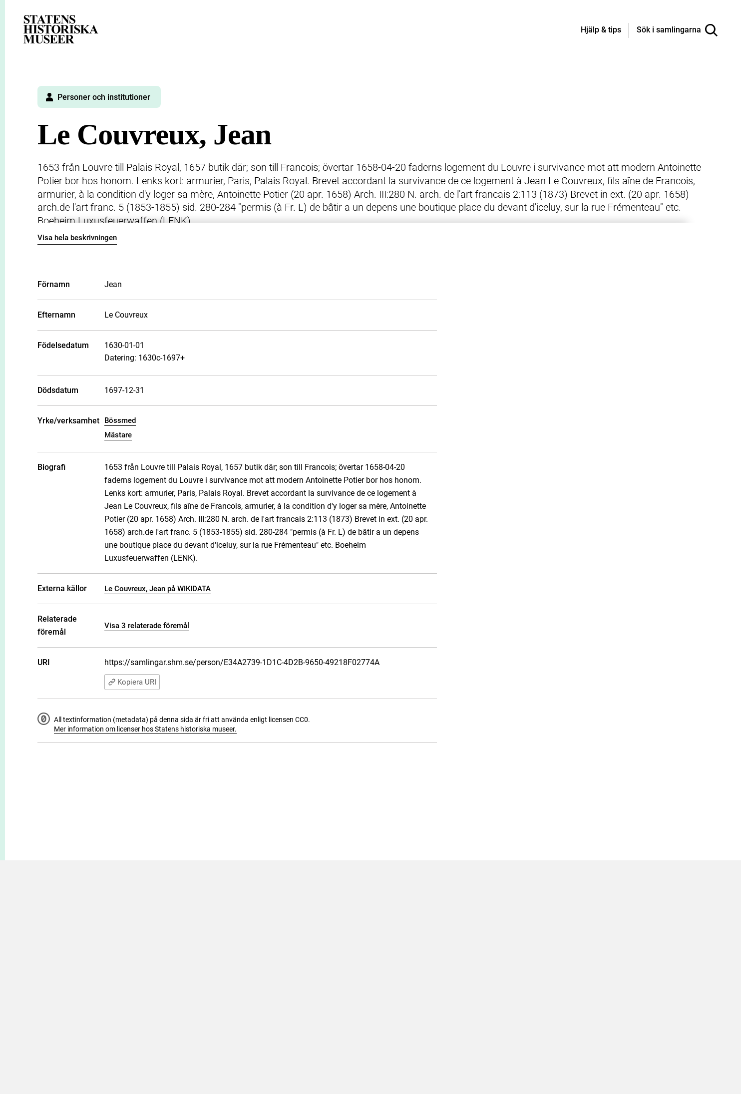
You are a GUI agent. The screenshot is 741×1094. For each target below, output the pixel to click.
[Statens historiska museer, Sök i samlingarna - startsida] (60, 28)
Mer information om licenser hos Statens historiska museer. (145, 729)
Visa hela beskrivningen (77, 237)
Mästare (118, 434)
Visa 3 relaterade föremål (146, 625)
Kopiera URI (132, 682)
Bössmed (120, 420)
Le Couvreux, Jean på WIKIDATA (157, 588)
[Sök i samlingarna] (677, 30)
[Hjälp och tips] (601, 30)
